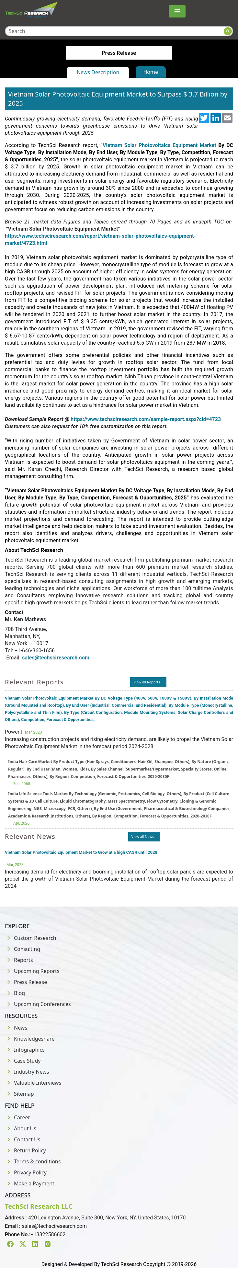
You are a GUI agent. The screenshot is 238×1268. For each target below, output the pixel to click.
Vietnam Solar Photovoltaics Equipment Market (159, 145)
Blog (15, 993)
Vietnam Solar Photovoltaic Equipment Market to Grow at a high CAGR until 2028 (81, 852)
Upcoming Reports (32, 971)
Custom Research (30, 938)
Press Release (26, 982)
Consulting (22, 949)
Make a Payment (29, 1183)
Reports (19, 960)
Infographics (25, 1050)
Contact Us (22, 1139)
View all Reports (146, 682)
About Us (20, 1128)
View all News (142, 836)
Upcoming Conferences (38, 1004)
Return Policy (25, 1150)
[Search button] (228, 31)
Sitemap (19, 1094)
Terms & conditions (33, 1161)
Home (150, 71)
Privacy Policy (26, 1172)
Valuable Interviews (33, 1083)
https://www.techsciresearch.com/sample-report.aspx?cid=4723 (146, 419)
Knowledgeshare (29, 1039)
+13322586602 (47, 1234)
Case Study (22, 1061)
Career (17, 1117)
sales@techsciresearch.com (54, 1226)
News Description (98, 72)
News (16, 1028)
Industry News (27, 1072)
